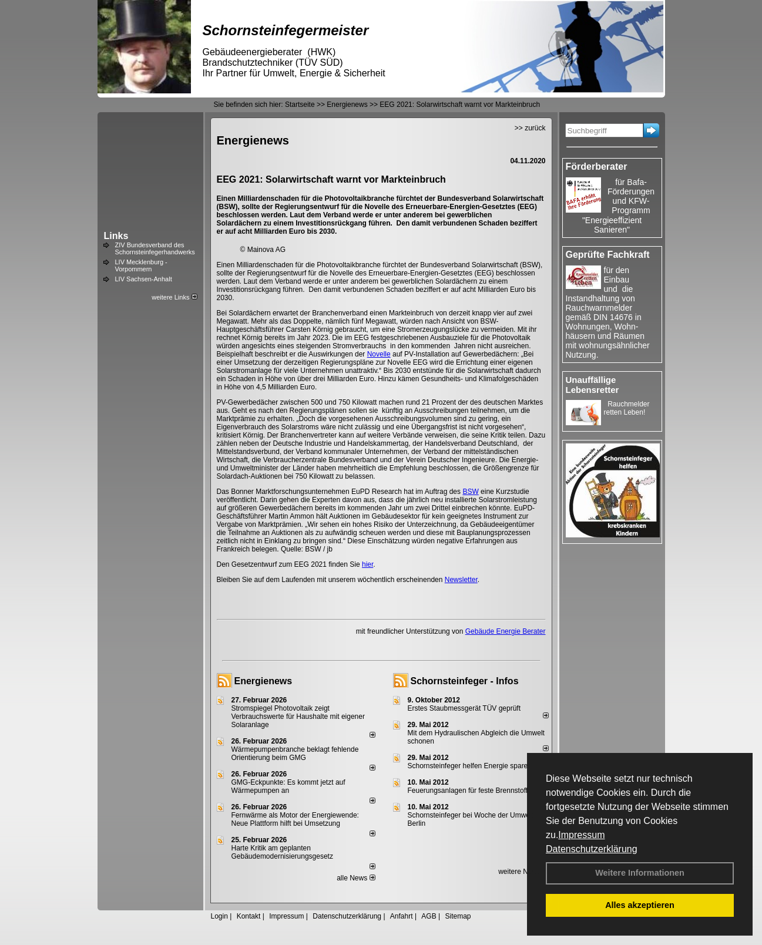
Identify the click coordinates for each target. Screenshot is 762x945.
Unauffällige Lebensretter (592, 385)
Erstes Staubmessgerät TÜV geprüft (464, 708)
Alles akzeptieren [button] (639, 905)
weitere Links (174, 297)
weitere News (523, 871)
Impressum (581, 835)
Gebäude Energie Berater (505, 631)
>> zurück (530, 128)
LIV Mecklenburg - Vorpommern (141, 265)
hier (367, 564)
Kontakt (249, 916)
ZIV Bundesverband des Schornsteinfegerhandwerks (155, 248)
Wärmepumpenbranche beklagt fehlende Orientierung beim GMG (295, 753)
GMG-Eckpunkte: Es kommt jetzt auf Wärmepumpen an (288, 786)
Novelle (379, 354)
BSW (470, 491)
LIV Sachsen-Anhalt (143, 279)
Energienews (263, 681)
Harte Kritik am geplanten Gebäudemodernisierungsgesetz (282, 852)
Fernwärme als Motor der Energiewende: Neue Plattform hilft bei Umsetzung (295, 819)
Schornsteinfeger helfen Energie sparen (470, 766)
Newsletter (461, 580)
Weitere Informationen (639, 872)
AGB (428, 916)
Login (219, 916)
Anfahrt (401, 916)
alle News (356, 878)
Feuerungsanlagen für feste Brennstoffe (470, 790)
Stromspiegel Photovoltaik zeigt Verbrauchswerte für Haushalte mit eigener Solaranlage (298, 716)
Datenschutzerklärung (591, 849)
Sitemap (458, 916)
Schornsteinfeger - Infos (465, 681)
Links (116, 236)
